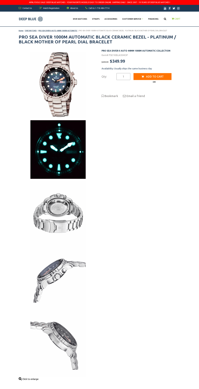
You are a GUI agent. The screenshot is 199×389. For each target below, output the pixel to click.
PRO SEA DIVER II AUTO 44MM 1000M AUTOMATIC (57, 30)
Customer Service (132, 19)
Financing (153, 19)
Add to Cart (153, 76)
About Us (72, 8)
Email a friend (134, 96)
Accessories (110, 19)
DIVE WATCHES (80, 19)
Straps (96, 19)
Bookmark (110, 96)
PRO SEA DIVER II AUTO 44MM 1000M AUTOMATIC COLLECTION (136, 50)
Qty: (104, 76)
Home (21, 30)
